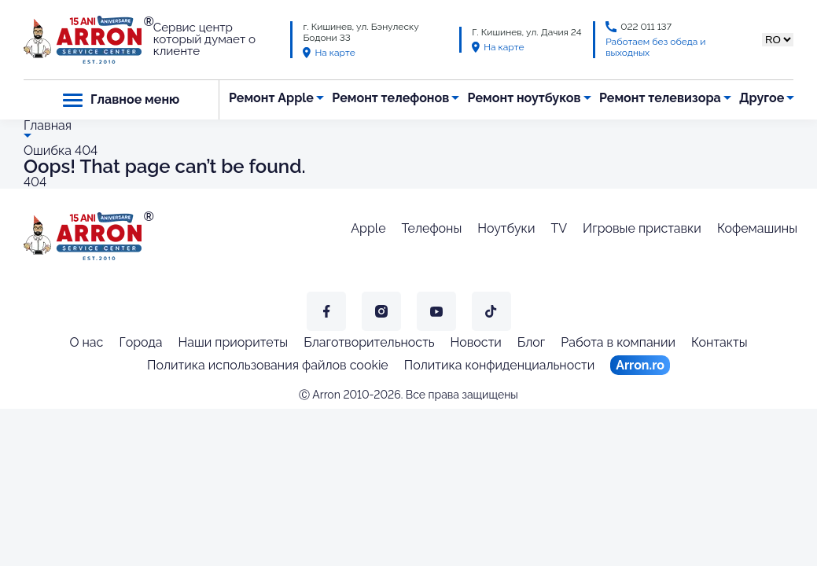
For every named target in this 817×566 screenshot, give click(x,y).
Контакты (719, 342)
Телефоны (432, 228)
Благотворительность (369, 342)
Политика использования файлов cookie (267, 365)
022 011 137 (646, 26)
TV (558, 228)
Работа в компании (618, 342)
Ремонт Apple (271, 97)
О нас (86, 342)
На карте (329, 52)
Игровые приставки (642, 228)
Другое (761, 97)
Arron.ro (640, 365)
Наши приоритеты (233, 342)
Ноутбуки (506, 228)
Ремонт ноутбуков (524, 97)
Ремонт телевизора (660, 97)
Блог (531, 342)
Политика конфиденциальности (499, 365)
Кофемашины (757, 228)
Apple (368, 228)
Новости (476, 342)
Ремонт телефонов (390, 97)
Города (140, 342)
